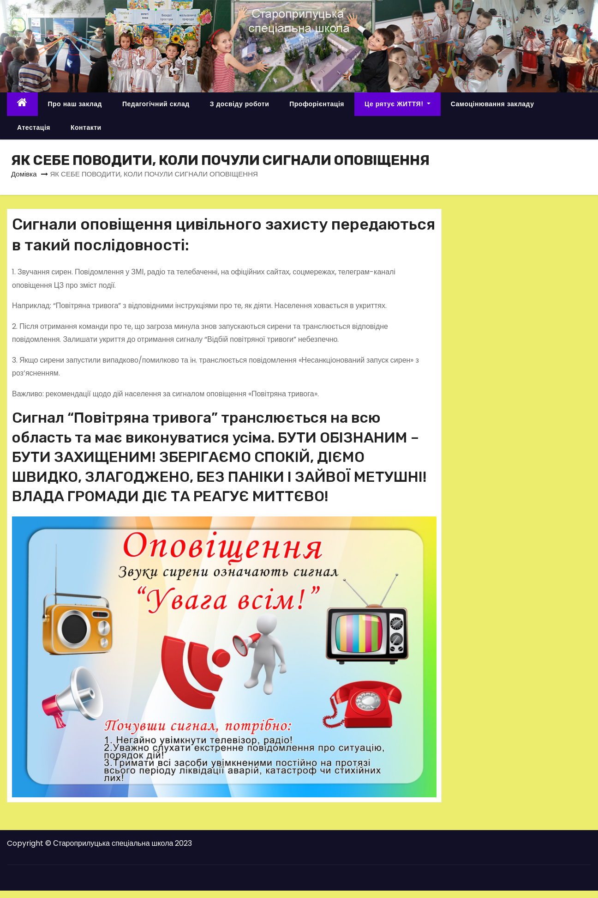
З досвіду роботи (239, 104)
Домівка (24, 174)
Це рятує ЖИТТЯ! (398, 104)
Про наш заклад (75, 104)
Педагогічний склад (156, 104)
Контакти (86, 127)
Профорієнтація (316, 104)
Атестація (33, 127)
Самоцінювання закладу (492, 104)
